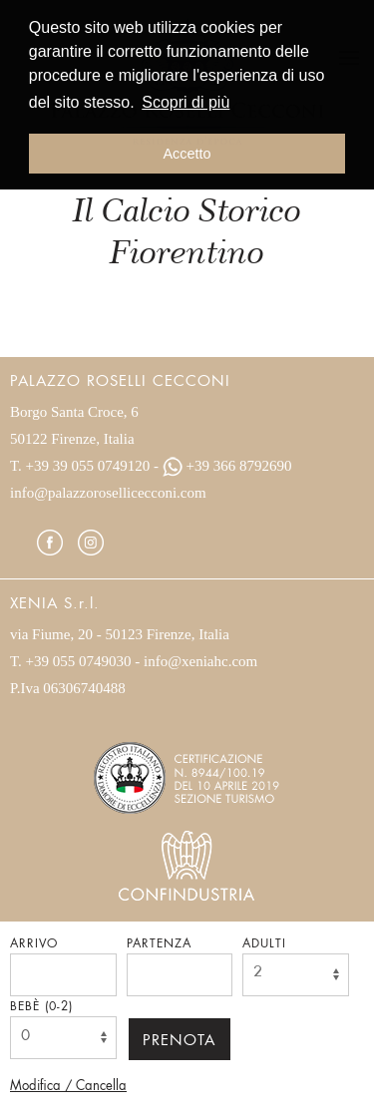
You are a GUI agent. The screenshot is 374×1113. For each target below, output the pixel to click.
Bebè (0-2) (41, 1007)
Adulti (264, 944)
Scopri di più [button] (185, 102)
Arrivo (34, 944)
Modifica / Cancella (68, 1086)
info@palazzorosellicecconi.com (108, 493)
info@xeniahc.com (200, 661)
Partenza (159, 944)
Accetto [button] (187, 154)
